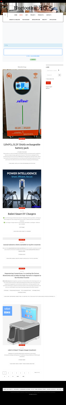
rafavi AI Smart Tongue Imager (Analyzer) (22, 350)
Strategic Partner (36, 290)
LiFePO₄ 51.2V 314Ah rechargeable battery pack (22, 146)
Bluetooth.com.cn (7, 281)
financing (6, 290)
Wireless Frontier (22, 292)
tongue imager (22, 359)
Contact (49, 15)
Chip (26, 15)
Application (53, 19)
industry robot (22, 254)
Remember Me (50, 78)
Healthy (44, 19)
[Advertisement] (33, 34)
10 (12, 376)
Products (41, 15)
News (21, 15)
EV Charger (22, 227)
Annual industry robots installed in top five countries (22, 245)
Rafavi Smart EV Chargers (22, 213)
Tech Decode (26, 19)
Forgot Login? (49, 86)
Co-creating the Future (26, 290)
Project (33, 15)
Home (15, 15)
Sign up (47, 88)
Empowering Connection (15, 290)
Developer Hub (36, 19)
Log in (48, 82)
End (23, 376)
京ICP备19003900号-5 (33, 394)
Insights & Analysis (14, 19)
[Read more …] (22, 163)
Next (18, 376)
